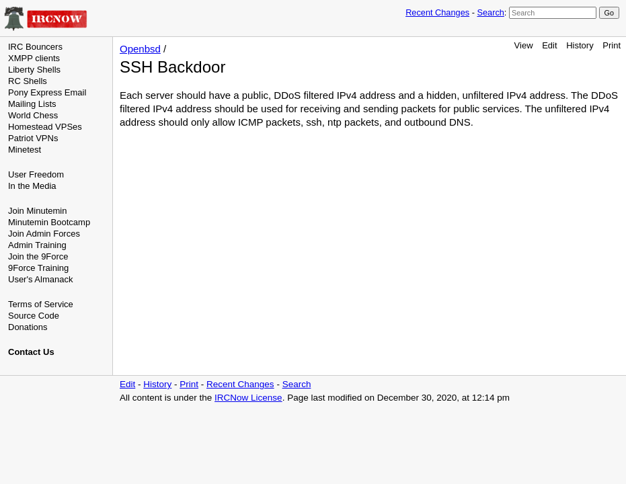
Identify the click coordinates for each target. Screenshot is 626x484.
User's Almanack (40, 279)
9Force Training (38, 268)
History (579, 45)
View (523, 45)
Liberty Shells (34, 70)
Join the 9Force (38, 256)
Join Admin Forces (44, 234)
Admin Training (37, 245)
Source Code (33, 316)
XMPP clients (34, 58)
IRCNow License (248, 398)
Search (490, 12)
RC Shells (27, 81)
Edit (549, 45)
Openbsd (140, 48)
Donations (28, 327)
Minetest (24, 150)
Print (611, 45)
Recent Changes (437, 12)
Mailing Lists (32, 104)
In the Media (32, 186)
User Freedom (36, 174)
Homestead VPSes (45, 127)
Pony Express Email (47, 92)
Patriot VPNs (33, 138)
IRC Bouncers (35, 47)
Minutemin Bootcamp (49, 222)
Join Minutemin (37, 211)
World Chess (33, 115)
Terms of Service (40, 304)
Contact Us (31, 352)
